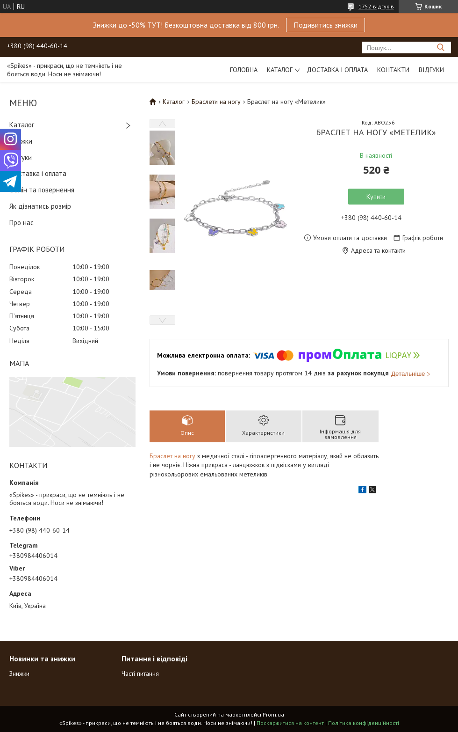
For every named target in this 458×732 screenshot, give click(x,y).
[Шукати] (440, 47)
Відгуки (431, 70)
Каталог (280, 70)
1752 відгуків (376, 6)
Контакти (393, 70)
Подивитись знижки (325, 24)
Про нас (21, 222)
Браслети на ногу (216, 101)
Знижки (20, 141)
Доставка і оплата (337, 70)
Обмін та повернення (41, 189)
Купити (376, 196)
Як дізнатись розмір (40, 206)
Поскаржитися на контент (290, 722)
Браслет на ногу (172, 456)
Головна (244, 70)
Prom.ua (273, 714)
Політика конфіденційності (363, 722)
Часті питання (140, 673)
